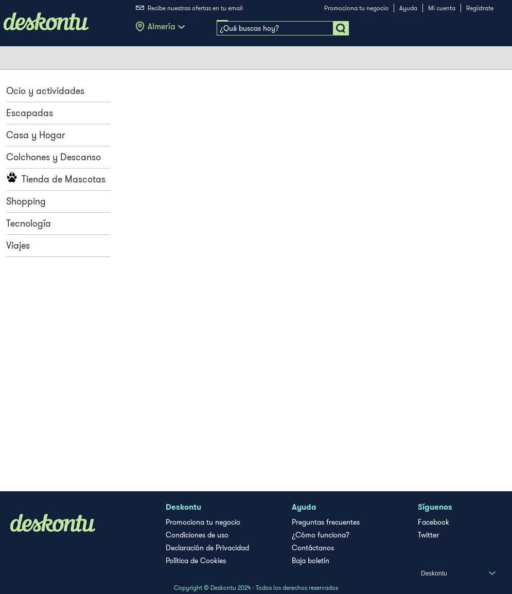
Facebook (433, 522)
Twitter (428, 535)
